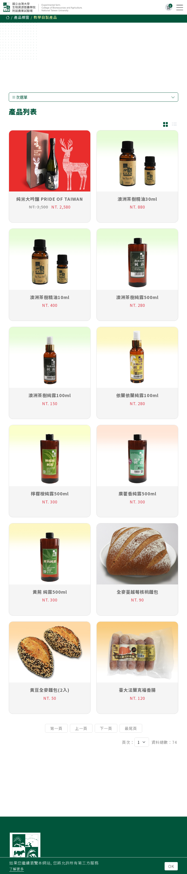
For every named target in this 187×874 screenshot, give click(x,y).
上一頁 (81, 731)
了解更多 (16, 868)
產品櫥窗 (21, 19)
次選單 (93, 99)
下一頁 (106, 731)
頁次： (128, 744)
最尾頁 (131, 731)
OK (171, 866)
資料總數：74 (164, 744)
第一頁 (56, 731)
